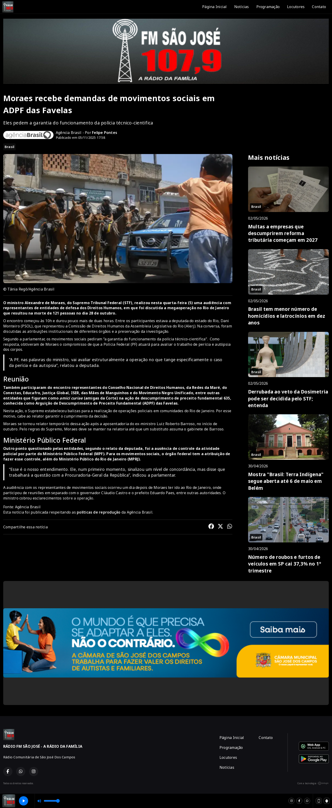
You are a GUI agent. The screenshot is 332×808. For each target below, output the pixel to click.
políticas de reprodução (99, 512)
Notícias (241, 6)
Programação (268, 6)
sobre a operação (78, 498)
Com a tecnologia (313, 783)
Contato (319, 6)
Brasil (9, 146)
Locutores (296, 6)
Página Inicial (214, 6)
